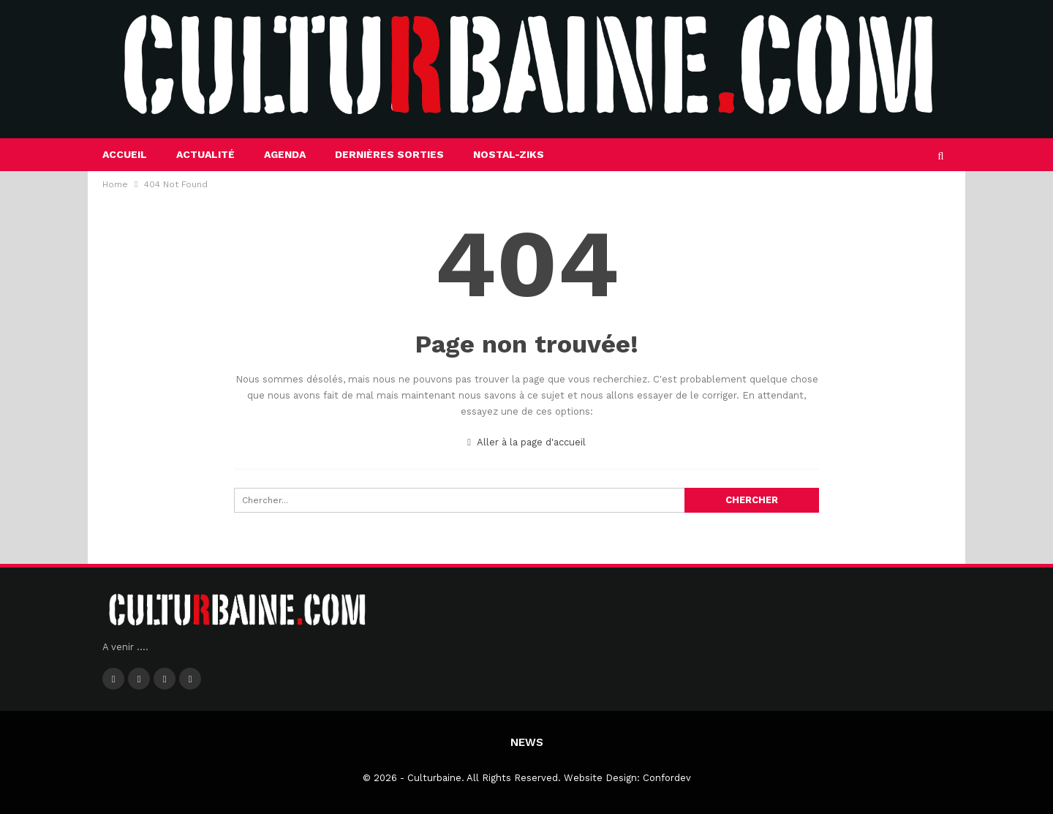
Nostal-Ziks (508, 154)
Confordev (667, 777)
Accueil (124, 154)
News (526, 742)
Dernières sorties (389, 154)
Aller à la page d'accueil (526, 442)
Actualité (205, 154)
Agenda (285, 154)
